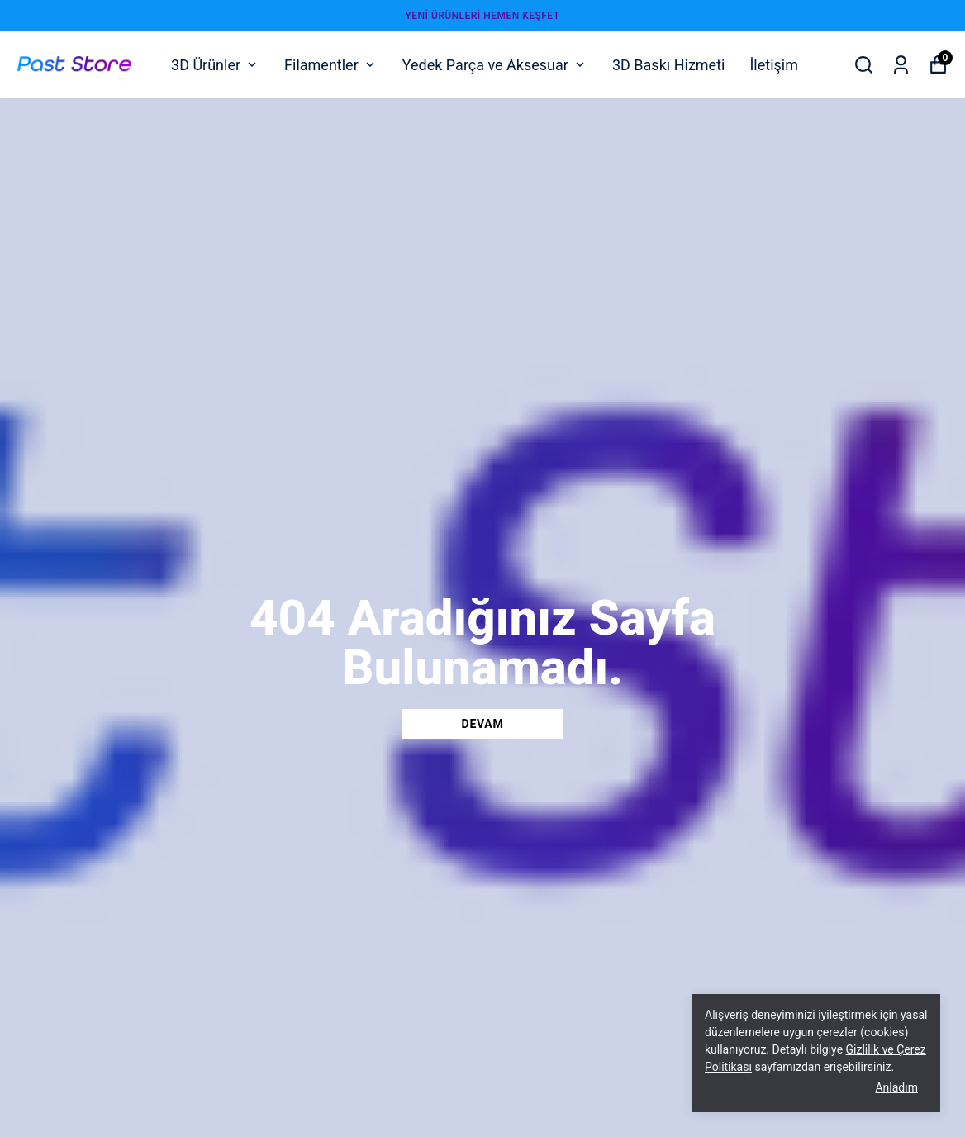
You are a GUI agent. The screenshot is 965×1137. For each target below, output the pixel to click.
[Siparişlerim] (901, 65)
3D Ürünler (215, 65)
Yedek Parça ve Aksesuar (494, 65)
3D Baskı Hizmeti (668, 65)
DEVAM (483, 723)
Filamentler (331, 65)
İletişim (773, 65)
